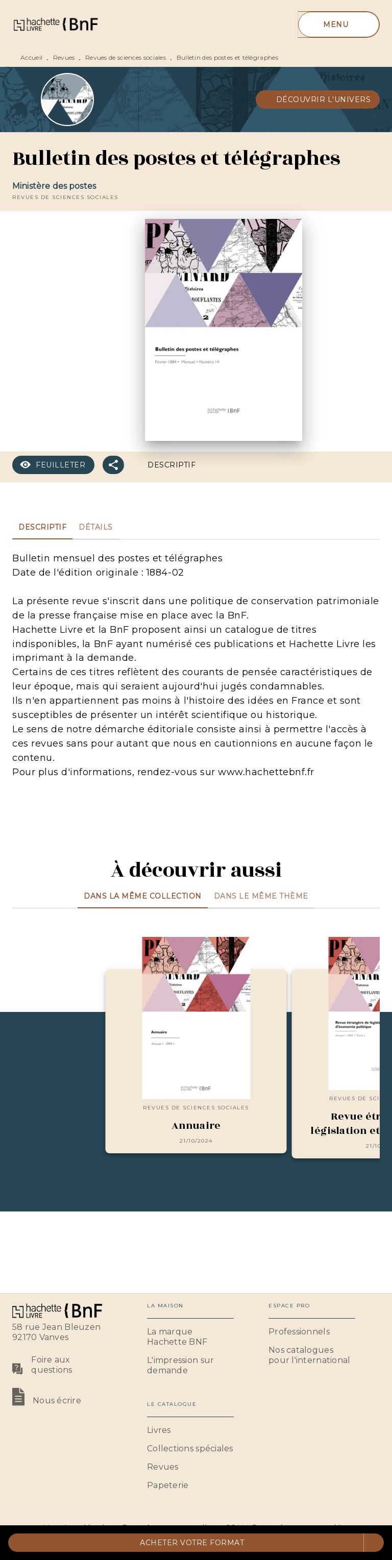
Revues (64, 57)
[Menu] (338, 24)
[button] (318, 99)
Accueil (31, 57)
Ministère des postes (54, 186)
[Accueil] (55, 24)
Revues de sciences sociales (125, 57)
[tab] (42, 527)
